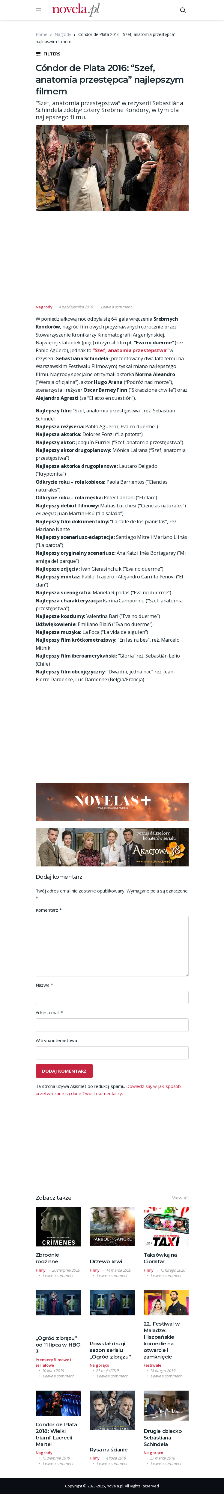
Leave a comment (116, 307)
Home (41, 34)
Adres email (49, 1012)
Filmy (41, 1270)
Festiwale (153, 1365)
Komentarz (49, 910)
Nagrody (63, 34)
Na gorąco (99, 1365)
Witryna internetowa (56, 1040)
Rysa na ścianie (109, 1450)
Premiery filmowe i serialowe (53, 1362)
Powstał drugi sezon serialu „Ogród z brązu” (110, 1350)
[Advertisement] (130, 260)
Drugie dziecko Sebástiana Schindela (163, 1437)
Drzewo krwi (106, 1261)
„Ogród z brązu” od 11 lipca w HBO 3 (58, 1344)
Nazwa (44, 985)
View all (180, 1198)
